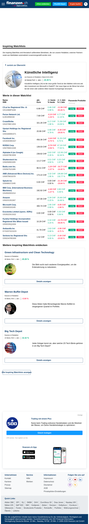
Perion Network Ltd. (11, 114)
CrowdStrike (8, 121)
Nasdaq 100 (71, 502)
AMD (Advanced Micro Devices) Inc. (18, 174)
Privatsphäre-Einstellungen (55, 491)
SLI (23, 502)
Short (80, 109)
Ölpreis (8, 511)
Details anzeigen (44, 281)
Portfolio (57, 508)
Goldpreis (35, 505)
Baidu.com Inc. (9, 167)
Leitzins (16, 511)
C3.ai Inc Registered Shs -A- (15, 107)
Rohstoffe (48, 508)
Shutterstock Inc (10, 160)
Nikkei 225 (9, 505)
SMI (27, 505)
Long (72, 109)
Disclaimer (48, 485)
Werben (29, 482)
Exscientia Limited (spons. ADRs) (17, 212)
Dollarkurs (63, 505)
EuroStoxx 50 (46, 502)
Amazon (6, 198)
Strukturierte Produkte (33, 508)
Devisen (52, 505)
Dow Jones (58, 502)
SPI (17, 502)
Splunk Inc (7, 181)
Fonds (18, 508)
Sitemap (8, 488)
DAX (36, 502)
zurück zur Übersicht (15, 65)
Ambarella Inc (9, 229)
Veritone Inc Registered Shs (15, 236)
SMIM (29, 502)
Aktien (44, 505)
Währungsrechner (71, 508)
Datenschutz (49, 482)
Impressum (48, 478)
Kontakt (8, 478)
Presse (7, 485)
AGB (46, 488)
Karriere (8, 482)
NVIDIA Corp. (8, 145)
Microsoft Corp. (9, 205)
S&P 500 (19, 505)
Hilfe (28, 478)
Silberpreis (9, 508)
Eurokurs (73, 505)
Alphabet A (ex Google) (13, 152)
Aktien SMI (9, 502)
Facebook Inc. (9, 138)
